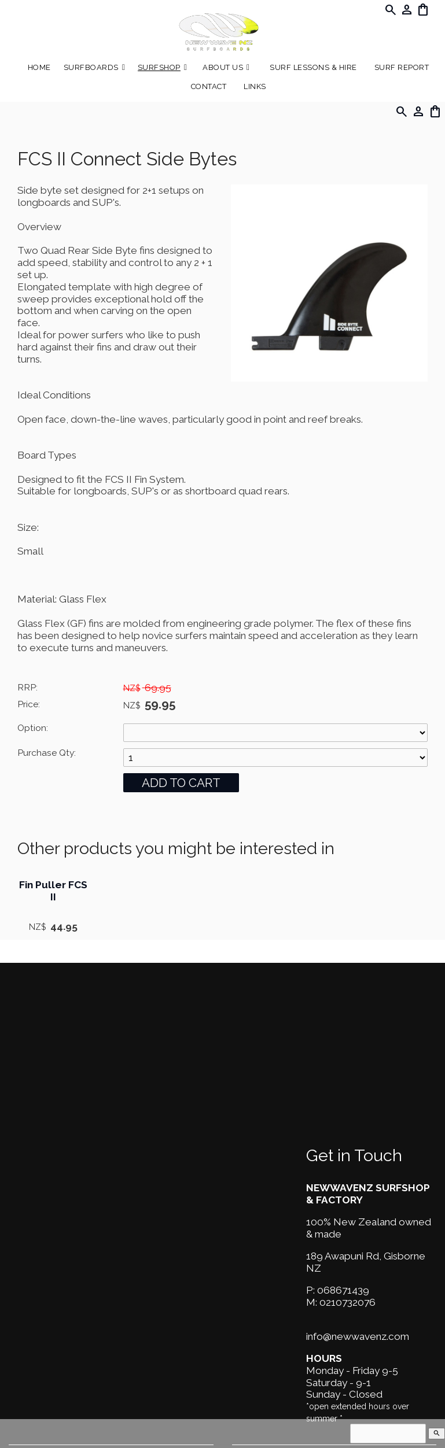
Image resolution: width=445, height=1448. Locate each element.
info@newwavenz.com (357, 1336)
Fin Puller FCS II (53, 891)
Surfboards (91, 67)
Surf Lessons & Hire (313, 67)
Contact (209, 86)
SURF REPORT (401, 67)
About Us (223, 67)
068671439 (343, 1290)
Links (255, 86)
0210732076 (347, 1302)
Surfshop (159, 67)
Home (39, 67)
